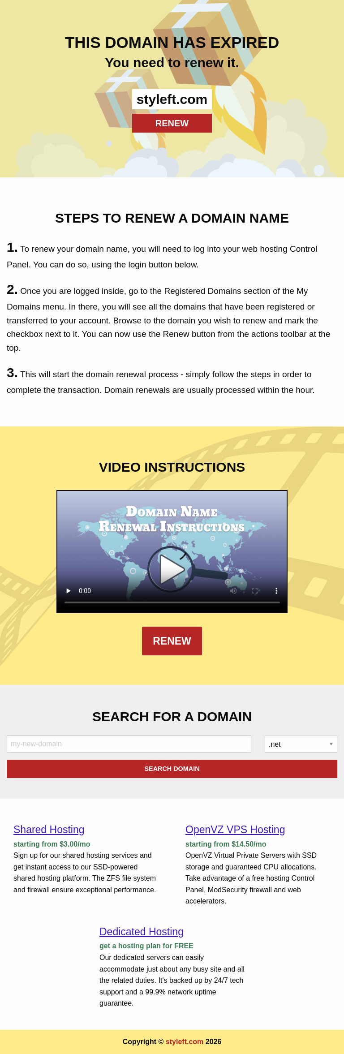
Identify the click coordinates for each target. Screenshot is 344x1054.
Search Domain (171, 768)
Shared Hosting (49, 829)
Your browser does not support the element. (172, 551)
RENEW (172, 123)
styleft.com (184, 1041)
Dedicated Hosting (141, 932)
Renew (172, 641)
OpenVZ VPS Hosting (235, 829)
